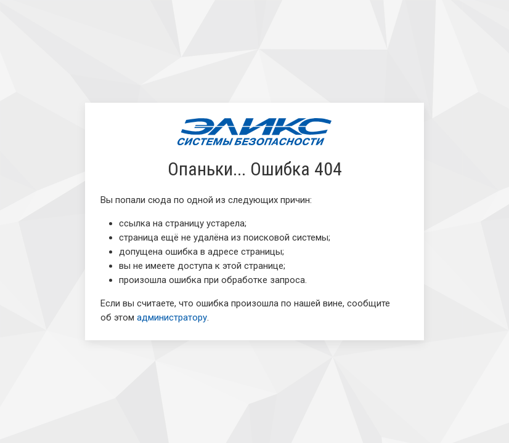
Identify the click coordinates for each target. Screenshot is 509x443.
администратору (172, 317)
